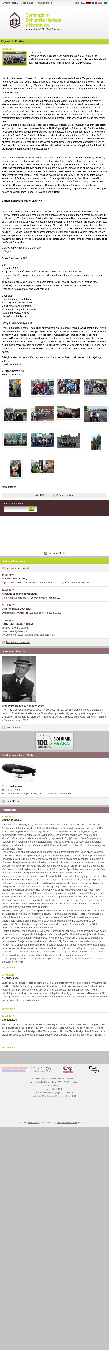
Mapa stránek (27, 3)
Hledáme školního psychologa (19, 593)
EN (78, 3)
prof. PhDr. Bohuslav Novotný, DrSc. (23, 705)
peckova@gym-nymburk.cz (45, 597)
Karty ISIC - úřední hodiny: (17, 624)
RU (101, 3)
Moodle (50, 3)
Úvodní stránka (10, 3)
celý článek (8, 967)
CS (83, 3)
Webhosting (34, 1122)
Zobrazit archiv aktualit (18, 568)
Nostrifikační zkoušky (14, 578)
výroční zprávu (25, 612)
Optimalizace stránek (67, 1122)
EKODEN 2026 (10, 978)
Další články (12, 801)
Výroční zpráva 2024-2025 (17, 608)
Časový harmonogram (77, 582)
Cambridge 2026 (11, 820)
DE (89, 3)
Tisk (42, 495)
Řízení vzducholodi (13, 786)
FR (95, 3)
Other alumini (13, 727)
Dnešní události (56, 553)
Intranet (41, 3)
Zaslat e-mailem (65, 495)
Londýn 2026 (9, 1019)
